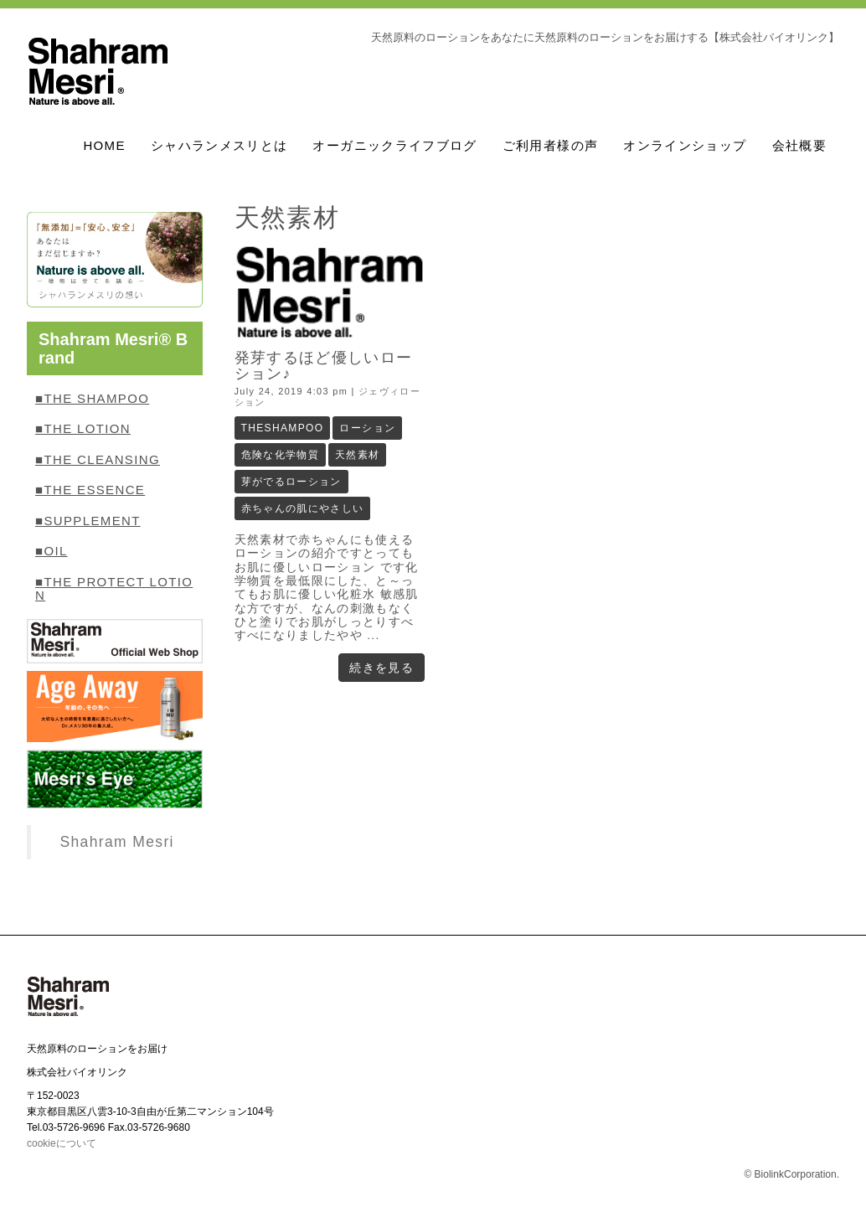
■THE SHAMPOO (92, 398)
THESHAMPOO (282, 428)
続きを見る (381, 667)
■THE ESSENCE (90, 489)
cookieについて (61, 1143)
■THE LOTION (83, 428)
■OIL (51, 551)
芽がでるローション (291, 481)
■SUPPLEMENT (88, 520)
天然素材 (357, 455)
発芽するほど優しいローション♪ (324, 365)
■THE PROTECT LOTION (114, 589)
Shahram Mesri (116, 841)
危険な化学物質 (280, 455)
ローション (367, 428)
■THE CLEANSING (97, 459)
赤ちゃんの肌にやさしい (302, 508)
